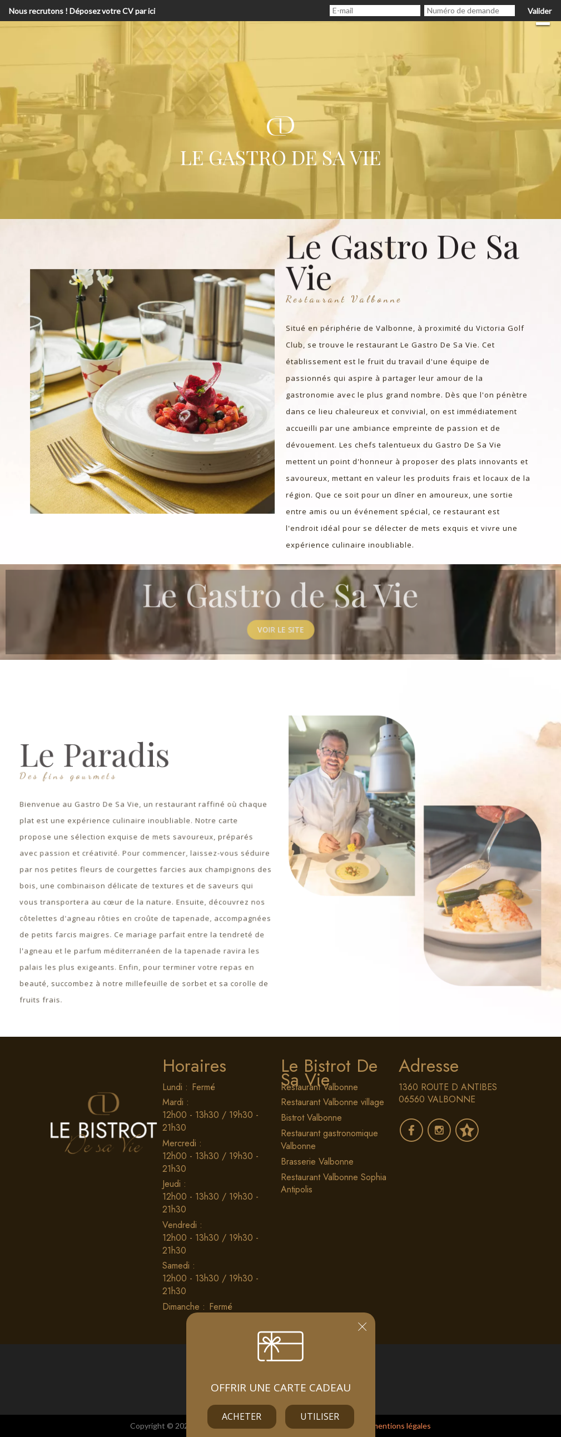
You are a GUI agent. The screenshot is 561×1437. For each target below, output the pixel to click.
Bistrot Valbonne (311, 1117)
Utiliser (319, 1416)
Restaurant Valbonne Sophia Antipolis (333, 1183)
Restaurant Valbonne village (332, 1102)
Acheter (241, 1416)
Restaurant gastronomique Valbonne (329, 1139)
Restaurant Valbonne (319, 1087)
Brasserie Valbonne (317, 1161)
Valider (540, 11)
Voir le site (280, 636)
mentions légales (401, 1425)
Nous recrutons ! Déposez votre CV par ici (82, 11)
